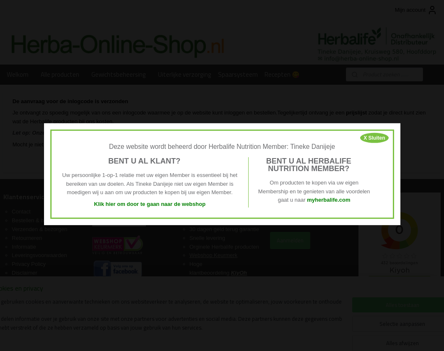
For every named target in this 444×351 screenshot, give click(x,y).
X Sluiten (374, 137)
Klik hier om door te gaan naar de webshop (149, 204)
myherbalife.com (328, 200)
